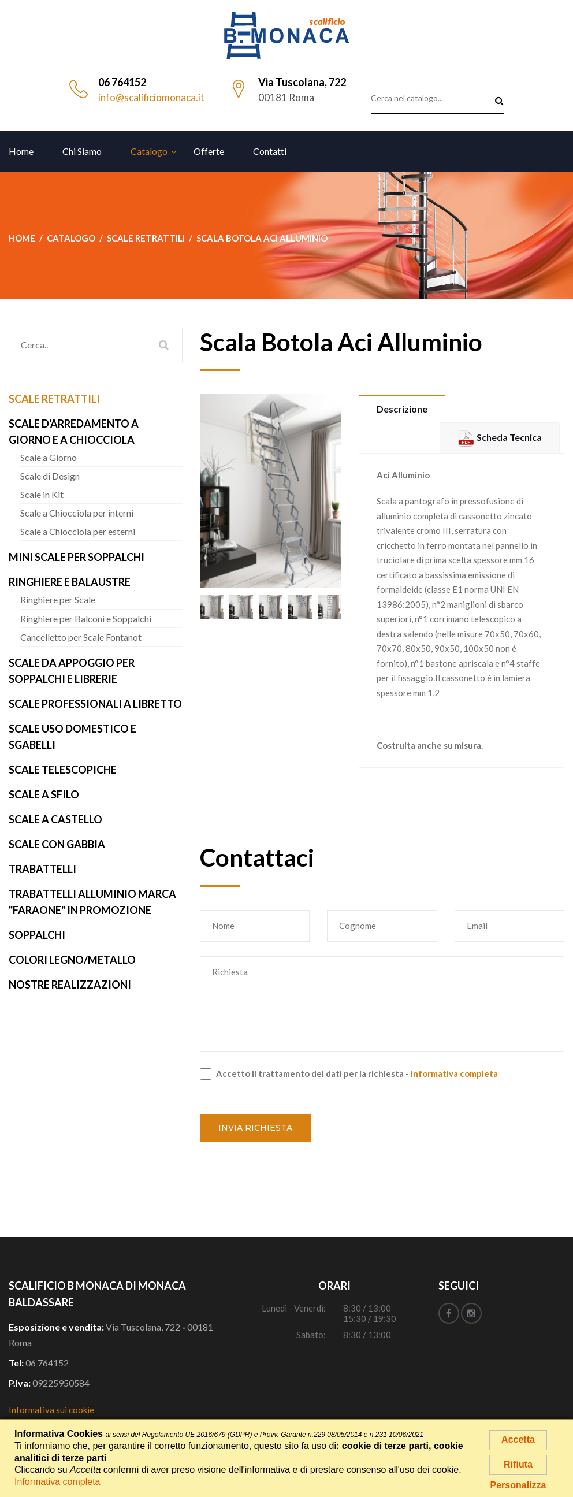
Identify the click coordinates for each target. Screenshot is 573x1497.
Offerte (209, 151)
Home (21, 151)
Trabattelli (42, 869)
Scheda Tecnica (499, 437)
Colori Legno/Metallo (72, 959)
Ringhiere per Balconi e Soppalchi (85, 618)
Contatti (269, 151)
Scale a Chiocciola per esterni (77, 531)
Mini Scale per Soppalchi (76, 557)
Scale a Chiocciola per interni (76, 512)
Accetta (518, 1439)
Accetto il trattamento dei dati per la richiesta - (349, 1074)
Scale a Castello (55, 819)
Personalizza (518, 1485)
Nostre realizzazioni (70, 984)
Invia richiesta (255, 1128)
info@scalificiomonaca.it (151, 97)
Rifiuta (518, 1464)
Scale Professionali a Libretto (95, 703)
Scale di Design (50, 475)
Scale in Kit (42, 494)
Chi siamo (82, 151)
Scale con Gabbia (57, 844)
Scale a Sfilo (44, 794)
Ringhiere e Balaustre (70, 581)
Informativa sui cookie (51, 1410)
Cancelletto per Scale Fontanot (81, 637)
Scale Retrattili (54, 398)
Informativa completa (454, 1073)
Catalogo (149, 151)
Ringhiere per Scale (57, 599)
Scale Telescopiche (63, 769)
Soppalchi (37, 934)
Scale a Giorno (48, 457)
